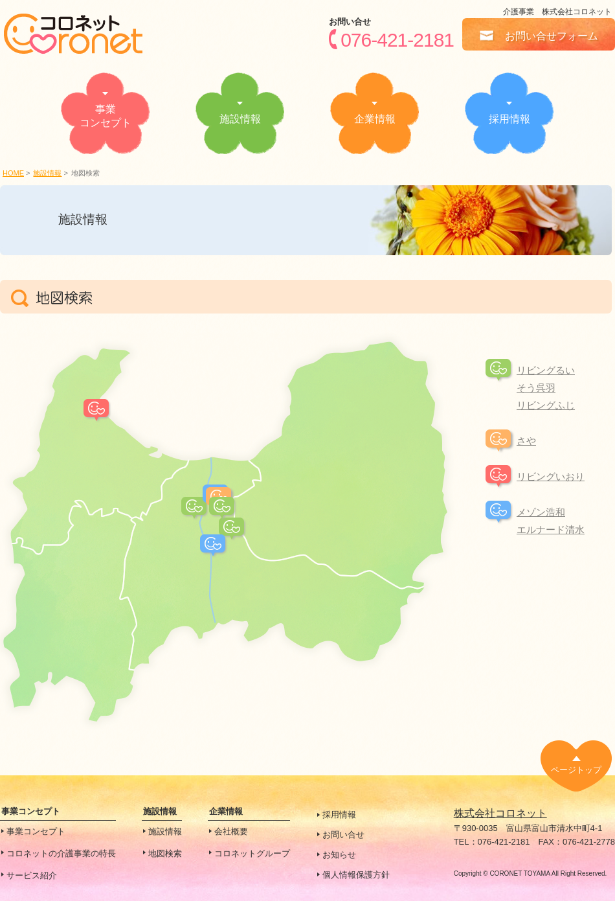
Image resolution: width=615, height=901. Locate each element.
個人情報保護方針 (356, 875)
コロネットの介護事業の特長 (61, 853)
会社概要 (231, 831)
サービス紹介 (31, 875)
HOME (13, 173)
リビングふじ (546, 405)
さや (526, 440)
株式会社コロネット (500, 813)
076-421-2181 (397, 39)
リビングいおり (551, 476)
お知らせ (339, 855)
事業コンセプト (35, 831)
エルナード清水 (551, 529)
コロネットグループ (252, 853)
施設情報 (47, 173)
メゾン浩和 (541, 512)
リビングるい (546, 370)
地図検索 (165, 853)
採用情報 (339, 814)
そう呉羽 (536, 387)
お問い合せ (343, 834)
